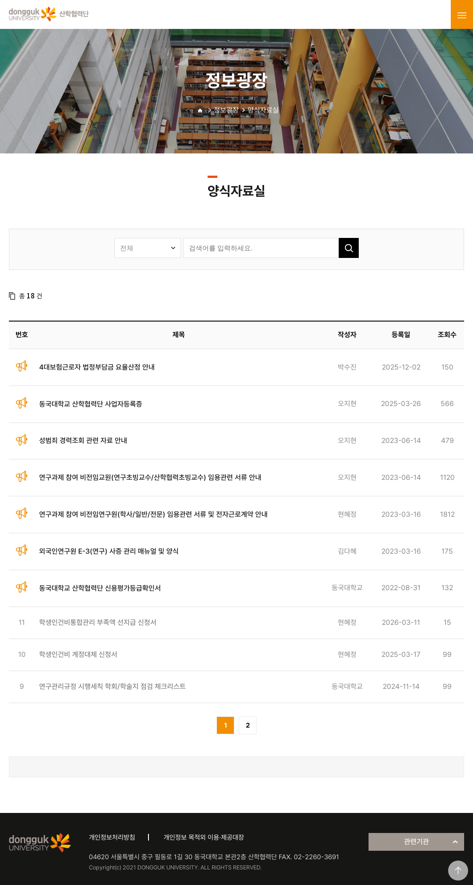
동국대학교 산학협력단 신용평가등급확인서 (100, 588)
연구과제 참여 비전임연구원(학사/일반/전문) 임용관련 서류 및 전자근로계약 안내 (153, 514)
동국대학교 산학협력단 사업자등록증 (90, 404)
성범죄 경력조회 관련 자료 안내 (83, 440)
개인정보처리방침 (112, 837)
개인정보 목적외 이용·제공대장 (204, 837)
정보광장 (226, 110)
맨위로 (458, 871)
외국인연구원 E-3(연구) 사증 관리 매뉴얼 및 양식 (109, 551)
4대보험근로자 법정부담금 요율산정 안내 (97, 367)
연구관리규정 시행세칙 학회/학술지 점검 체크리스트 (112, 686)
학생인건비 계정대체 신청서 (78, 654)
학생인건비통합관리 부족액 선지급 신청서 (97, 622)
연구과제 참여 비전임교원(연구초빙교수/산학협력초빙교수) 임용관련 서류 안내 (150, 477)
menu (461, 15)
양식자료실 (263, 110)
